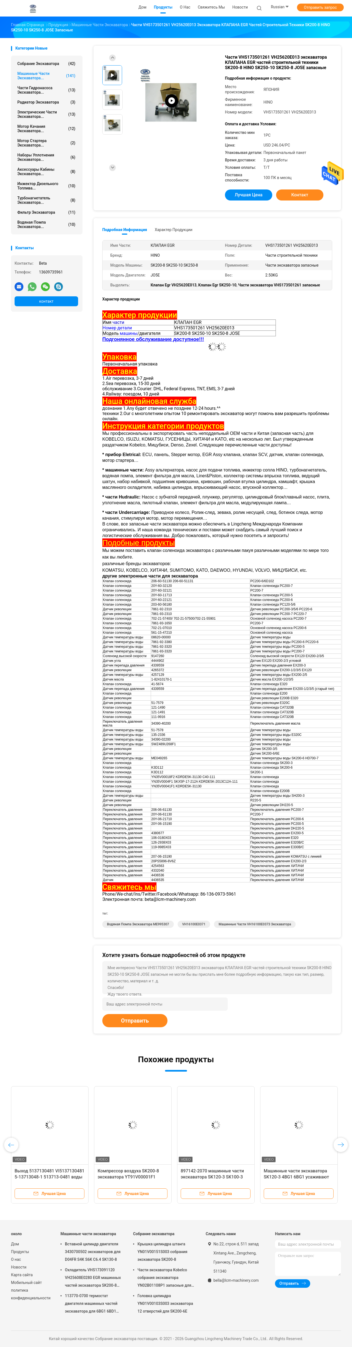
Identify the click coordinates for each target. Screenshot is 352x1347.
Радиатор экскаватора (46, 102)
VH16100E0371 (193, 924)
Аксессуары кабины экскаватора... (46, 171)
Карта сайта (22, 1275)
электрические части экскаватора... (46, 114)
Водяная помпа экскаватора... (46, 224)
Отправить (135, 1020)
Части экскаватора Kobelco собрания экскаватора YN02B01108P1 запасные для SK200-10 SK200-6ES (164, 1278)
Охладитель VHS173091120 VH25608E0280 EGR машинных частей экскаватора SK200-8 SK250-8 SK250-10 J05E (93, 1278)
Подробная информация (124, 229)
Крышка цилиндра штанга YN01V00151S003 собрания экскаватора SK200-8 (162, 1252)
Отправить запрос (320, 7)
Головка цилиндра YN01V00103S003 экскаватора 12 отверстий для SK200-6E (165, 1303)
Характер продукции (174, 229)
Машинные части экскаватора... (46, 75)
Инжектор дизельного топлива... (46, 185)
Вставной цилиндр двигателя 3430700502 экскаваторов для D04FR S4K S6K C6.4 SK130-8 (92, 1252)
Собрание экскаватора (46, 63)
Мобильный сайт (26, 1282)
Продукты (20, 1252)
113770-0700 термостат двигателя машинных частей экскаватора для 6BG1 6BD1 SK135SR (91, 1304)
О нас (16, 1259)
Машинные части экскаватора (88, 1234)
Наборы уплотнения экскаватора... (46, 157)
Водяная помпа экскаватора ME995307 (138, 924)
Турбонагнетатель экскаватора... (46, 200)
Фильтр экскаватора (46, 212)
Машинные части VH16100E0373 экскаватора (255, 924)
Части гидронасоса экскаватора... (46, 90)
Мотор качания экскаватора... (46, 128)
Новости (18, 1267)
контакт (46, 301)
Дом (15, 1244)
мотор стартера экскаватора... (46, 143)
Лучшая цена (249, 194)
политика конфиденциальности (30, 1294)
